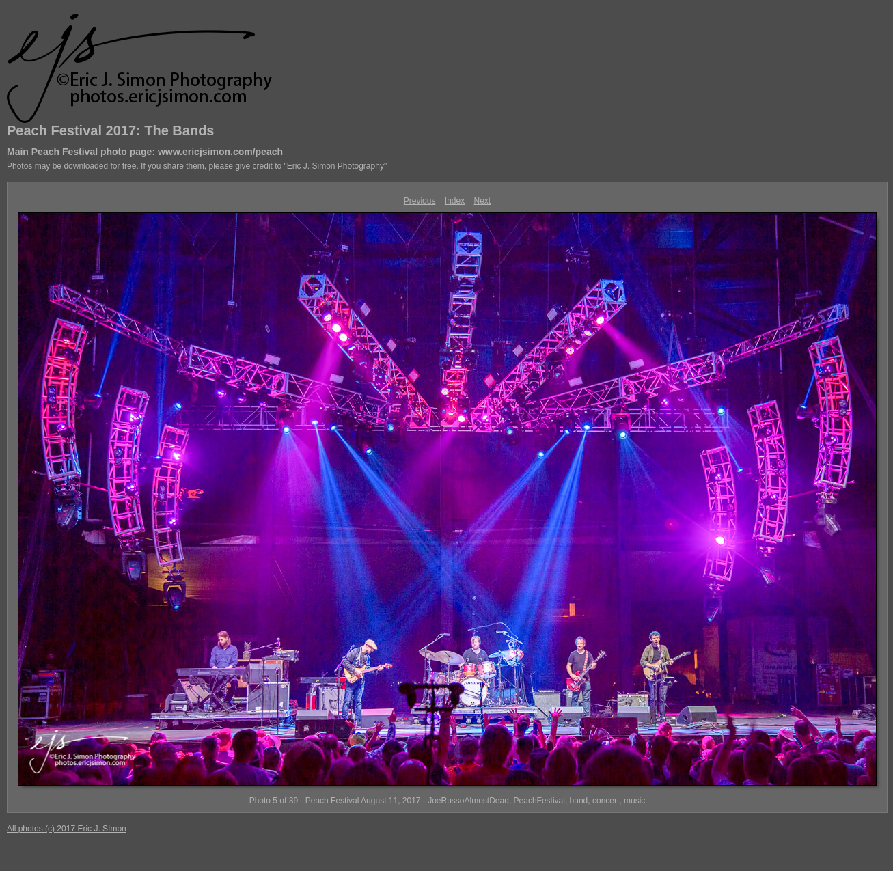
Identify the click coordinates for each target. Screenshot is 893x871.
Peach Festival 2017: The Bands (110, 130)
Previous (420, 201)
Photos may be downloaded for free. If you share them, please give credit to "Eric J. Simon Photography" (197, 166)
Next (482, 201)
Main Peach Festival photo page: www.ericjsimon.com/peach (145, 151)
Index (455, 201)
